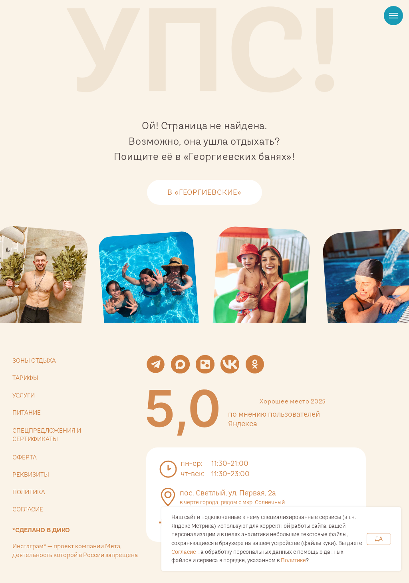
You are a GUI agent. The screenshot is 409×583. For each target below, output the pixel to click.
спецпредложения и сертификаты (46, 435)
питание (26, 412)
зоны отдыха (34, 360)
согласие (27, 509)
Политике (293, 560)
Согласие (183, 551)
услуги (23, 395)
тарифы (25, 377)
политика (28, 492)
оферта (24, 457)
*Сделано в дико (41, 530)
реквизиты (30, 474)
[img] (182, 408)
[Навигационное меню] (393, 15)
